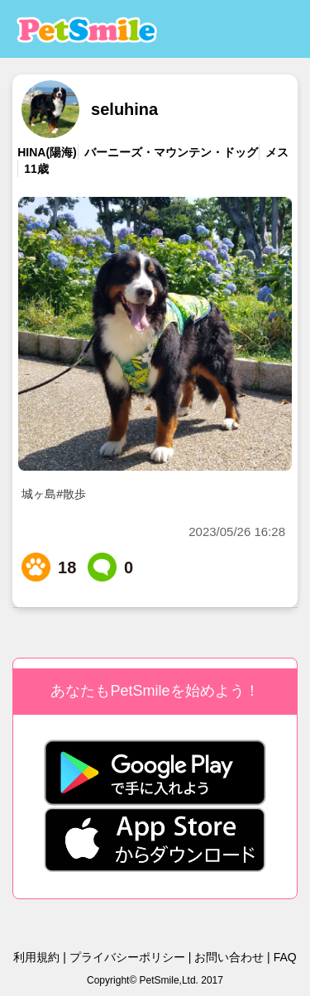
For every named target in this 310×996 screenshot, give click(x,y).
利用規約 (36, 957)
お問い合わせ (229, 957)
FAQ (285, 957)
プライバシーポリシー (127, 957)
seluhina (124, 109)
